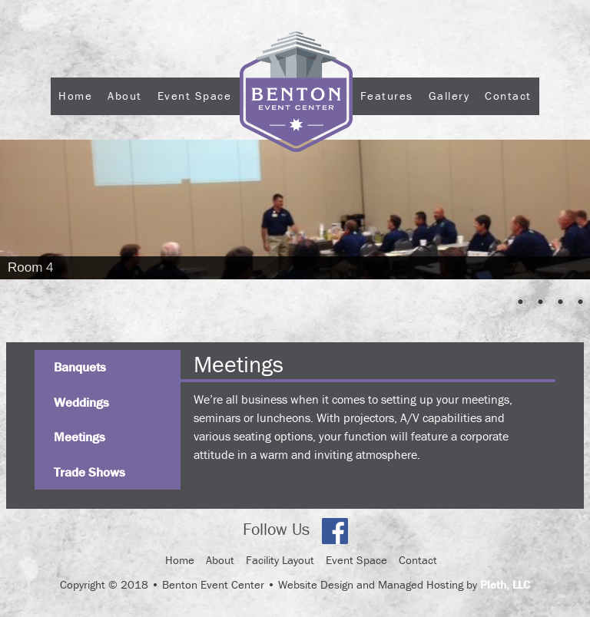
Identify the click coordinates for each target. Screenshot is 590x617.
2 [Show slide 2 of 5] (520, 303)
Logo (296, 137)
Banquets (80, 366)
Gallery (449, 95)
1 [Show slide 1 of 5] (500, 303)
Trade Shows (89, 472)
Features (386, 95)
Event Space (194, 95)
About (125, 95)
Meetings (79, 436)
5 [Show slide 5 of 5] (580, 303)
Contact (508, 95)
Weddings (81, 402)
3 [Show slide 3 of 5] (540, 303)
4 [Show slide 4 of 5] (560, 303)
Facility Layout (280, 560)
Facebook (335, 531)
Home (75, 95)
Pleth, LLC (505, 584)
